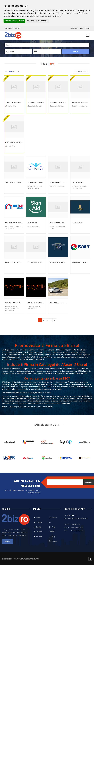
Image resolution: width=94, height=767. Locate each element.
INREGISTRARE (84, 28)
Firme (36, 517)
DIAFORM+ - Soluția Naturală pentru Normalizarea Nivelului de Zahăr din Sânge (13, 142)
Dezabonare (51, 486)
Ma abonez (88, 482)
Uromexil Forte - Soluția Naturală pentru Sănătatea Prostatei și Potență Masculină (80, 102)
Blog (52, 536)
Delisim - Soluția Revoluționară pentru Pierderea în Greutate (58, 102)
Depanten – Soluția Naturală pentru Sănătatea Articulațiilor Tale (36, 102)
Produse (37, 522)
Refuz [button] (21, 21)
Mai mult (7, 541)
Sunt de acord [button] (10, 21)
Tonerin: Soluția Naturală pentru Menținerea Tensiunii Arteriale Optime (13, 102)
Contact (53, 541)
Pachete (37, 536)
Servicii (37, 527)
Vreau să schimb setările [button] (37, 21)
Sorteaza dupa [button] (81, 71)
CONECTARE (74, 28)
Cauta (75, 51)
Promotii (38, 532)
